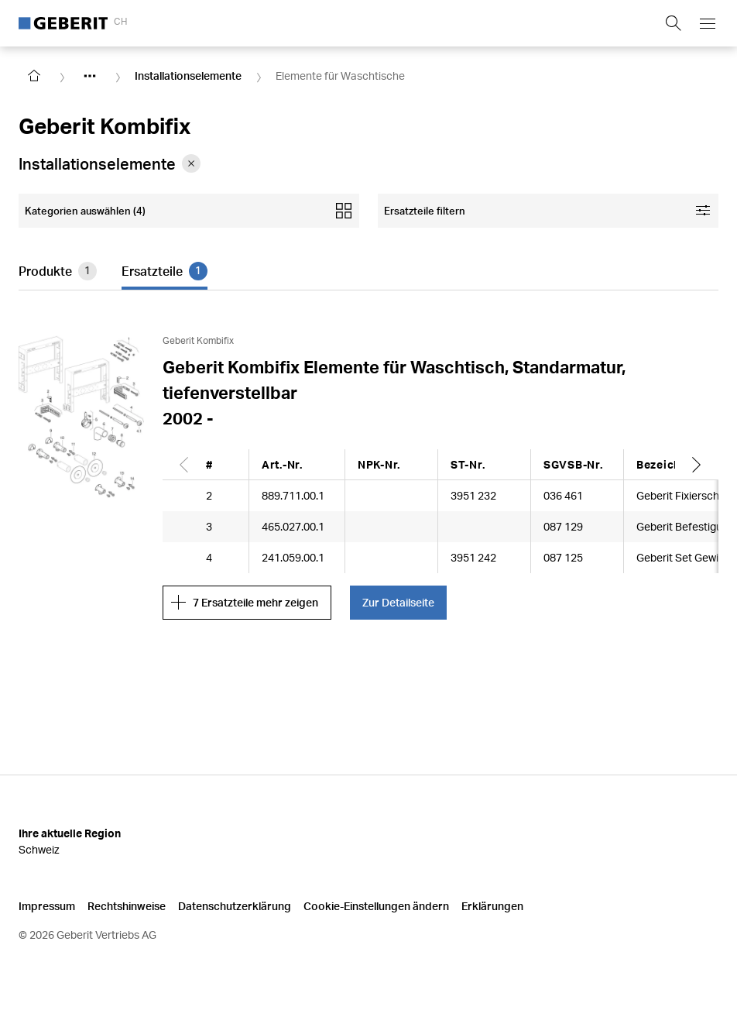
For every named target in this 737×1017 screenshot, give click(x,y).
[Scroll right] (696, 464)
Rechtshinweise (126, 905)
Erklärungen (492, 905)
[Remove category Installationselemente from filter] (191, 163)
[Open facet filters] (548, 211)
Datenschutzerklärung (234, 905)
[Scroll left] (184, 464)
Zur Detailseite (398, 602)
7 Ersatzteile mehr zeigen (244, 602)
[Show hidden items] (89, 76)
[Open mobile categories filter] (189, 211)
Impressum (47, 905)
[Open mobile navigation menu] (708, 23)
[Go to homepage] (34, 76)
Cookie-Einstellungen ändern (376, 905)
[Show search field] (673, 23)
